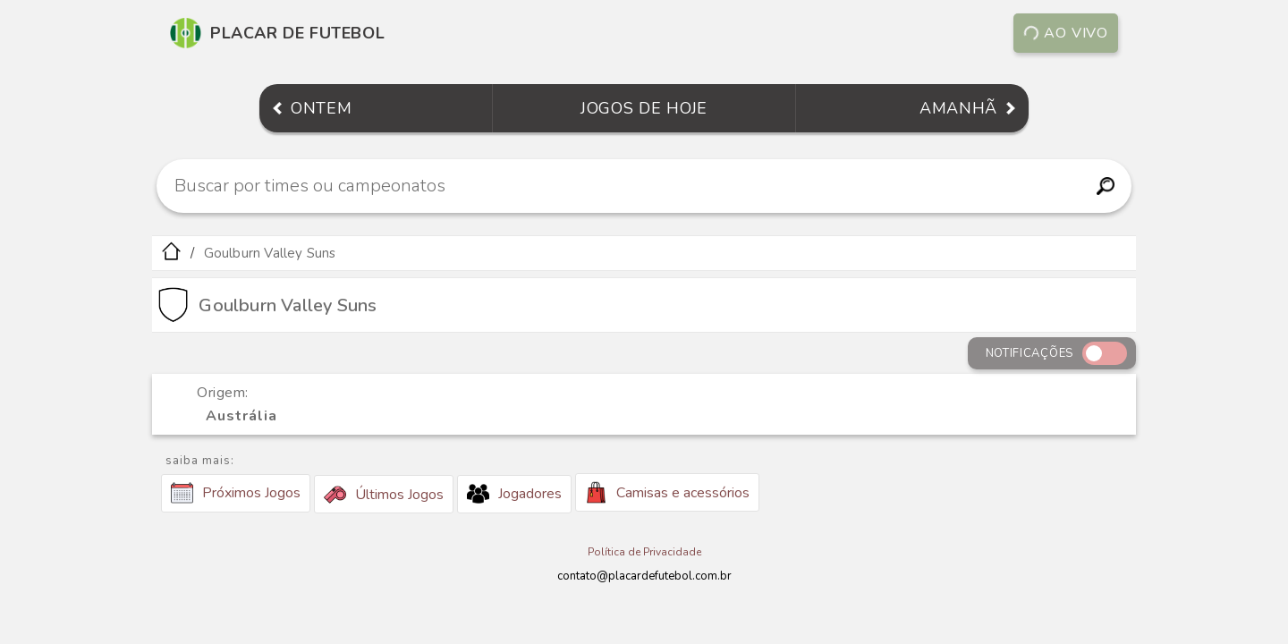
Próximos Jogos (236, 493)
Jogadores (514, 494)
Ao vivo (1065, 33)
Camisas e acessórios (667, 492)
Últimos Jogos (384, 494)
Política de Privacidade (644, 552)
